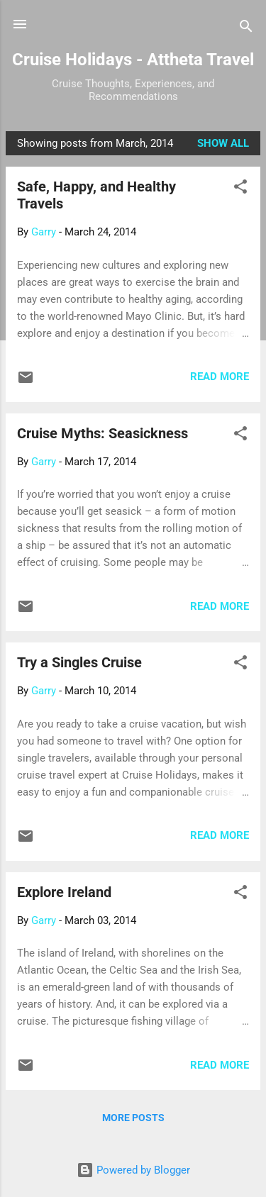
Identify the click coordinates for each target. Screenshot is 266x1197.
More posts (133, 1117)
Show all (223, 143)
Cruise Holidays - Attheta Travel (133, 59)
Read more (219, 376)
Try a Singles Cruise (79, 662)
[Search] (246, 28)
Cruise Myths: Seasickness (102, 433)
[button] (240, 189)
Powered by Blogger (133, 1170)
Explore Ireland (64, 892)
